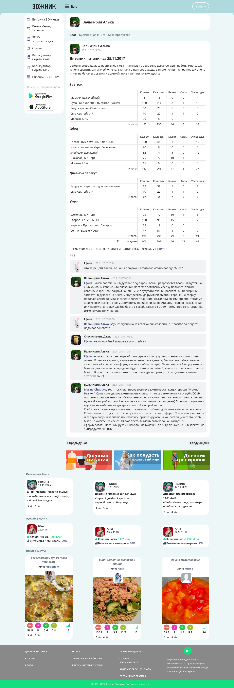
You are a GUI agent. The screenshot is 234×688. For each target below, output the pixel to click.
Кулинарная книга (92, 35)
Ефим (88, 263)
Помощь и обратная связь (43, 87)
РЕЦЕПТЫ (30, 658)
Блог (73, 35)
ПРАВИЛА (140, 676)
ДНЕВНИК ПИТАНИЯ (36, 651)
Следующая (199, 443)
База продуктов (119, 35)
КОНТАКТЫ (145, 669)
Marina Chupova (95, 389)
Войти (201, 6)
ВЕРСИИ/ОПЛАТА (128, 662)
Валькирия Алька (98, 22)
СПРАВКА (124, 658)
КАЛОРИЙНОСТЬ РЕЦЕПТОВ (87, 665)
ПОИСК (76, 651)
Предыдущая (77, 443)
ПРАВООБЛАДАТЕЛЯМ (131, 651)
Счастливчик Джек (97, 336)
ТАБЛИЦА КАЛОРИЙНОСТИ (87, 658)
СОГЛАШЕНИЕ (127, 676)
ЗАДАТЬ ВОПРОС (128, 669)
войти (161, 249)
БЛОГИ (29, 665)
